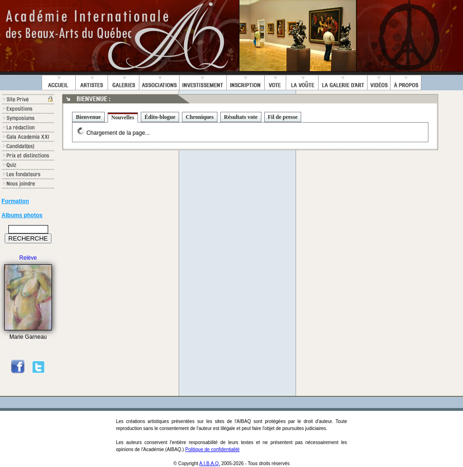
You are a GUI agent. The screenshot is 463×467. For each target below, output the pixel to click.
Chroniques (200, 117)
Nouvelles (122, 117)
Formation (15, 201)
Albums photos (21, 215)
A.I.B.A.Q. (209, 463)
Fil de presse (283, 117)
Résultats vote (241, 117)
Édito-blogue (160, 117)
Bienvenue (88, 117)
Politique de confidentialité (212, 449)
